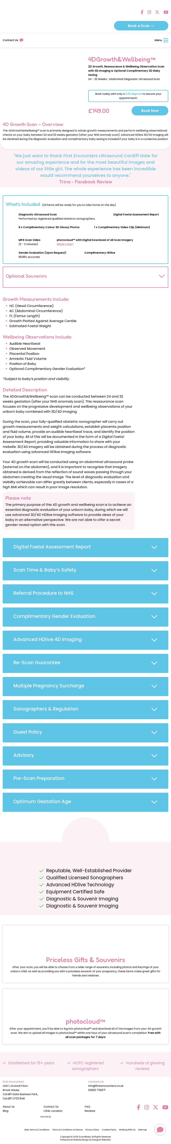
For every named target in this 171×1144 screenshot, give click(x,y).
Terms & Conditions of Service (67, 1129)
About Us (9, 1107)
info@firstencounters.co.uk (105, 1086)
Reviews (90, 1111)
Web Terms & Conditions (37, 1129)
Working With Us (127, 1129)
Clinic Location (53, 1111)
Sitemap (142, 1129)
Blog (5, 1111)
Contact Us (13, 40)
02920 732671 (97, 1090)
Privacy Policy (92, 1129)
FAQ (87, 1107)
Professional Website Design (74, 1139)
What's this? (65, 244)
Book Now (150, 110)
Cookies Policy (109, 1129)
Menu (161, 40)
